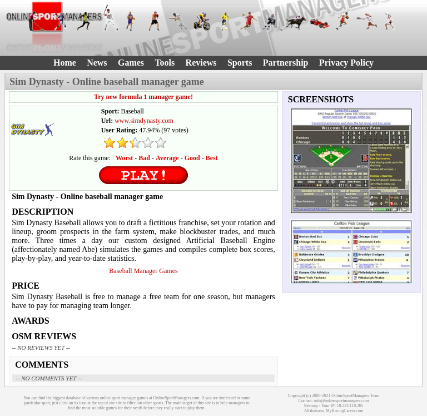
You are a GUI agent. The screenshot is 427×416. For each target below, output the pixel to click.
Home (64, 62)
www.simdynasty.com (144, 121)
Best (212, 158)
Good (192, 158)
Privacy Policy (346, 62)
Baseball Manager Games (143, 271)
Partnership (286, 62)
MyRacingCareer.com (345, 410)
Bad (144, 158)
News (97, 62)
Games (131, 62)
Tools (165, 62)
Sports (239, 62)
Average (167, 158)
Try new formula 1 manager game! (143, 97)
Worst (124, 158)
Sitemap (311, 405)
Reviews (201, 62)
